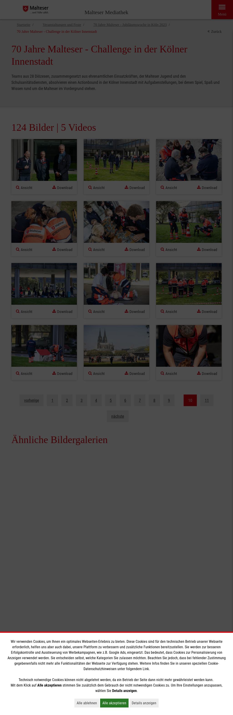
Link (146, 669)
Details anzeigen (145, 703)
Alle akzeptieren (115, 703)
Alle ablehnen (88, 703)
